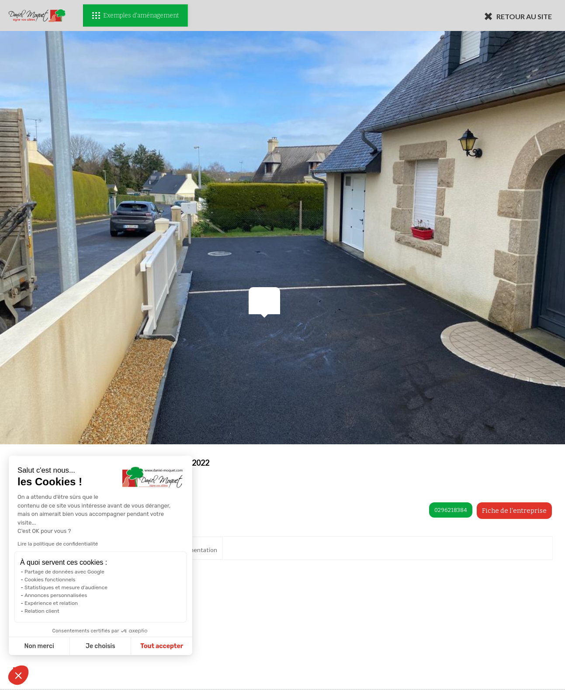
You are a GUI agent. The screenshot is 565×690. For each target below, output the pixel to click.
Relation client (41, 611)
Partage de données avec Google (64, 572)
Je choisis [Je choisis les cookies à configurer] (100, 646)
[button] (18, 675)
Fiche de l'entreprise (514, 511)
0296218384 (450, 510)
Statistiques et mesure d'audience (65, 587)
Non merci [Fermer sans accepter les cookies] (39, 646)
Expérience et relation (50, 603)
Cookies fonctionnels (49, 580)
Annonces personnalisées (55, 595)
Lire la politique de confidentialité (57, 544)
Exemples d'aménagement (135, 15)
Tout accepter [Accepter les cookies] (161, 646)
